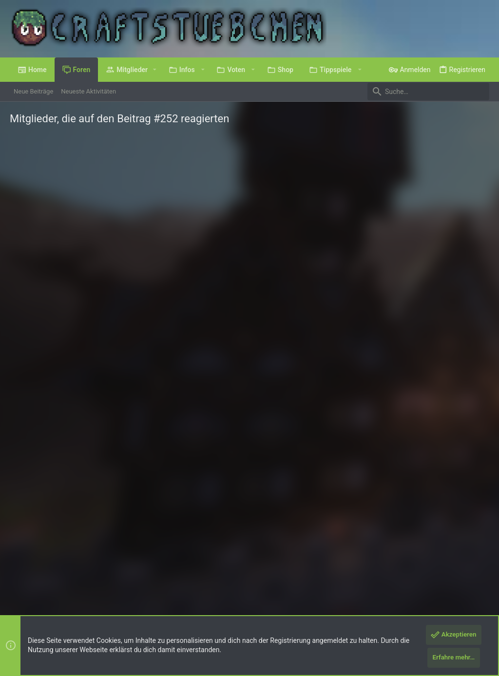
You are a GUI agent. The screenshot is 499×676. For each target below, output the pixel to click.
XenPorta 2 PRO (32, 610)
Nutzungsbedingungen (323, 576)
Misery (150, 467)
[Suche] (428, 91)
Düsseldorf (110, 424)
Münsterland (116, 380)
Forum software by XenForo (88, 601)
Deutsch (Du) (35, 576)
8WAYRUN (126, 610)
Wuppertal (122, 249)
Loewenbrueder (73, 371)
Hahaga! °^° (177, 336)
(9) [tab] (27, 172)
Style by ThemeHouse (202, 601)
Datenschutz (378, 576)
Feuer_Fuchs (68, 283)
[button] (155, 69)
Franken (106, 511)
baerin (58, 240)
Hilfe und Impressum (432, 576)
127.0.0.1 (117, 293)
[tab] (69, 173)
